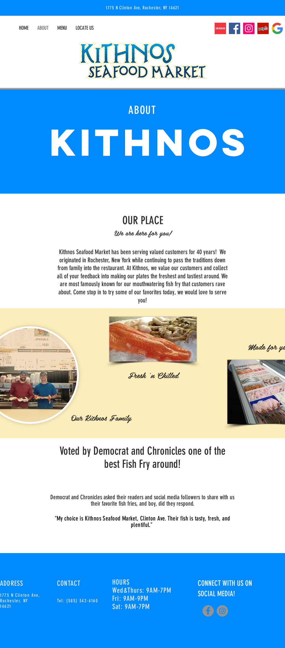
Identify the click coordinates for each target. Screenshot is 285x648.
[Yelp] (263, 28)
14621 (5, 606)
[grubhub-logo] (220, 28)
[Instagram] (248, 28)
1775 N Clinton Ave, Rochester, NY (20, 597)
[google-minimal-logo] (277, 28)
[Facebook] (234, 28)
